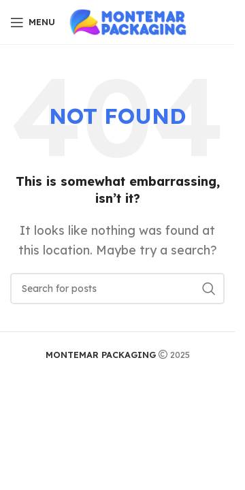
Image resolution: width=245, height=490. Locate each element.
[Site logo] (130, 21)
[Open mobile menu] (32, 22)
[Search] (117, 288)
